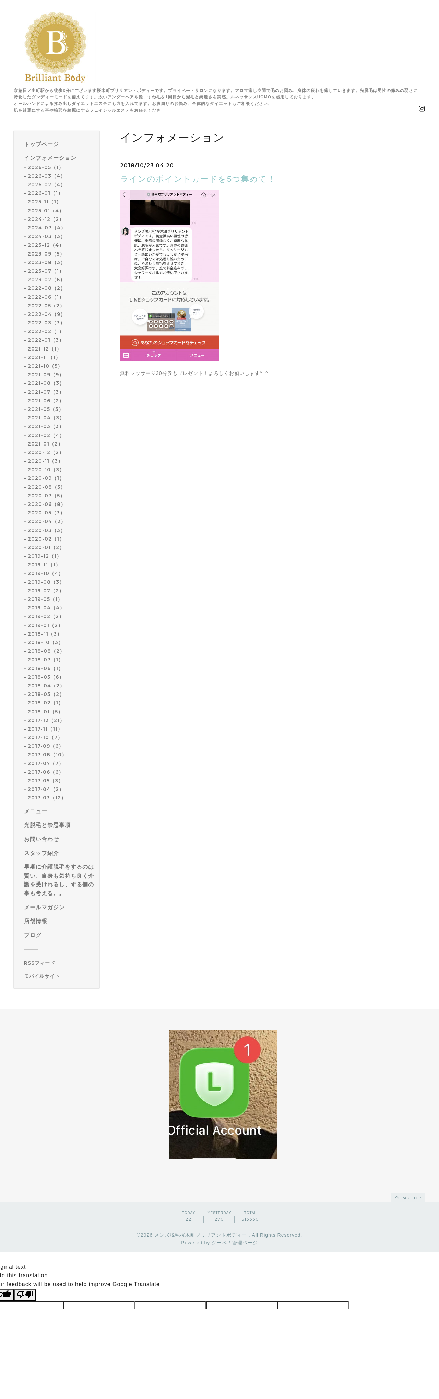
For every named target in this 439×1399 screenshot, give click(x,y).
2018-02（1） (45, 703)
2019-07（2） (46, 591)
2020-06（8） (47, 504)
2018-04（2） (46, 686)
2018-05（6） (46, 677)
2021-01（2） (45, 444)
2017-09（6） (46, 746)
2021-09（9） (46, 374)
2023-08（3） (47, 262)
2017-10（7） (45, 737)
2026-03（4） (47, 176)
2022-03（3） (46, 323)
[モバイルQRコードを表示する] (59, 976)
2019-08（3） (46, 582)
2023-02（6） (46, 279)
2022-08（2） (47, 288)
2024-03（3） (47, 236)
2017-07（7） (46, 763)
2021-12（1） (45, 349)
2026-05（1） (46, 167)
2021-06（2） (46, 401)
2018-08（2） (46, 651)
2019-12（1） (45, 556)
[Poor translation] (25, 1295)
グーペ (219, 1242)
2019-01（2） (45, 625)
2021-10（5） (45, 366)
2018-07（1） (45, 659)
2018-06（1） (45, 668)
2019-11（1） (44, 564)
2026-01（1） (45, 193)
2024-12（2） (46, 219)
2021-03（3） (46, 426)
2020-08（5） (47, 487)
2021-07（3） (46, 392)
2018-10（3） (45, 642)
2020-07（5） (46, 496)
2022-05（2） (46, 306)
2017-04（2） (46, 789)
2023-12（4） (46, 245)
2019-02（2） (46, 616)
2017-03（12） (47, 798)
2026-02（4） (47, 184)
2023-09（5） (46, 254)
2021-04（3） (46, 418)
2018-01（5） (45, 712)
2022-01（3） (46, 340)
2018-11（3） (45, 634)
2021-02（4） (46, 435)
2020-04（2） (47, 521)
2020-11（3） (45, 461)
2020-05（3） (46, 513)
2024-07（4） (47, 228)
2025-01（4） (46, 211)
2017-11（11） (45, 729)
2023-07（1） (46, 271)
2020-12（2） (46, 452)
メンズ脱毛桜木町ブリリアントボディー (201, 1235)
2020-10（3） (46, 469)
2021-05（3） (46, 409)
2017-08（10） (47, 754)
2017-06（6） (46, 772)
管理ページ (245, 1242)
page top (407, 1197)
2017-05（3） (45, 781)
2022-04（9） (47, 314)
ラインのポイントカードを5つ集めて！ (198, 179)
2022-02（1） (46, 331)
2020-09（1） (46, 478)
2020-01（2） (46, 547)
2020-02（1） (46, 539)
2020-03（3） (47, 530)
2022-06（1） (46, 297)
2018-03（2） (46, 694)
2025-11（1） (44, 202)
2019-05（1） (45, 599)
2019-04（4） (46, 608)
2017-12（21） (46, 720)
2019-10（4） (45, 573)
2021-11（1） (44, 357)
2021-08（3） (46, 383)
